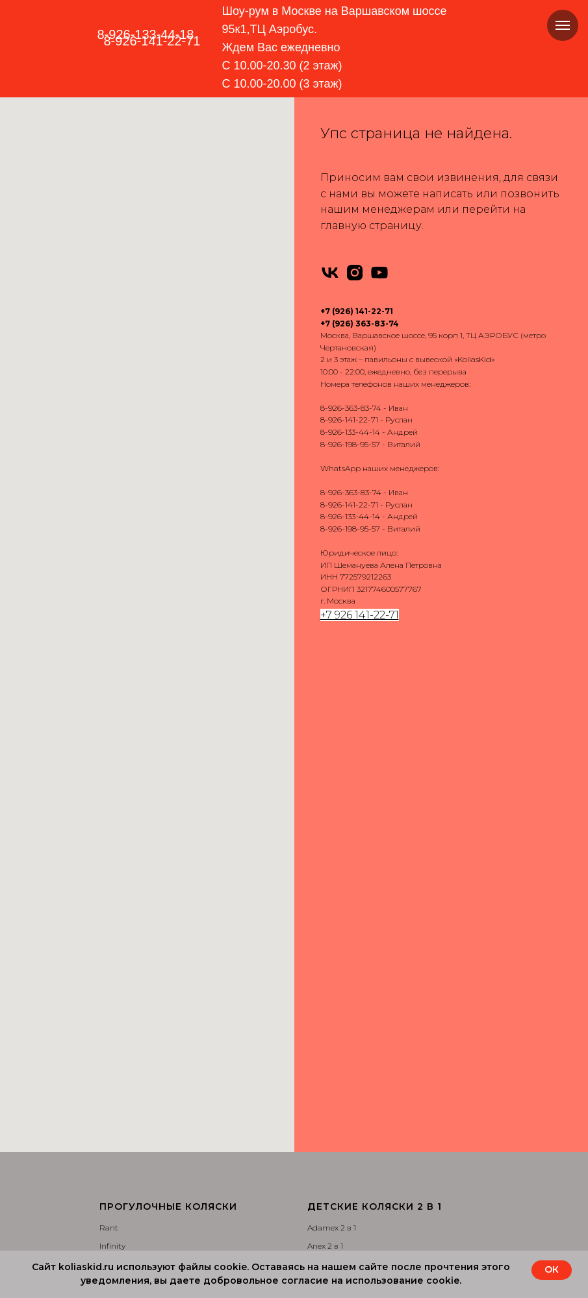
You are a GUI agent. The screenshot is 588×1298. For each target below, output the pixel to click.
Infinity (112, 743)
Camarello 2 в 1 (335, 799)
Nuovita (114, 836)
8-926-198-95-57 (350, 444)
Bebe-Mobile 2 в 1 (339, 762)
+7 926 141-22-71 (359, 615)
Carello (112, 892)
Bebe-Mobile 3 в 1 (131, 1075)
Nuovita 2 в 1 (330, 855)
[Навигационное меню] (563, 25)
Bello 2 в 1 (325, 985)
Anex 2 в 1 (325, 743)
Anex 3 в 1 (116, 1056)
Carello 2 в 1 (328, 948)
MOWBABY (120, 929)
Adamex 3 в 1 (123, 1038)
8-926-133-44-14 (350, 432)
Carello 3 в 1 (120, 1205)
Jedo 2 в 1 (324, 836)
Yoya (107, 799)
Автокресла (329, 1038)
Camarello (118, 855)
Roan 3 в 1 (117, 1149)
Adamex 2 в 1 (331, 725)
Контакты (325, 1131)
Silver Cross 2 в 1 (336, 892)
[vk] (330, 272)
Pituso (111, 818)
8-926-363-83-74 (350, 408)
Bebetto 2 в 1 (331, 781)
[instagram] (354, 272)
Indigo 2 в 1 (328, 818)
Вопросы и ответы (342, 1149)
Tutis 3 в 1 (116, 1168)
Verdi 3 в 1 (117, 1186)
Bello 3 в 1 (116, 1224)
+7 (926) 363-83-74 (359, 323)
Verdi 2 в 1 (325, 929)
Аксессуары (330, 1056)
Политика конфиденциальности (369, 1186)
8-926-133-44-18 (145, 34)
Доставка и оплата (341, 1093)
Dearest (113, 911)
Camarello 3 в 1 (127, 1112)
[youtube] (379, 272)
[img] (148, 67)
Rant (108, 725)
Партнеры (326, 1205)
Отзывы (323, 1112)
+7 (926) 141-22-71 (356, 311)
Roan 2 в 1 (326, 874)
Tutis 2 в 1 (325, 911)
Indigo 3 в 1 (119, 1131)
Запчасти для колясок (349, 1075)
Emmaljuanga (127, 781)
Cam (108, 874)
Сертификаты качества (350, 1168)
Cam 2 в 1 (325, 967)
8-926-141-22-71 (349, 419)
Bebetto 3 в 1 (122, 1093)
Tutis (108, 762)
